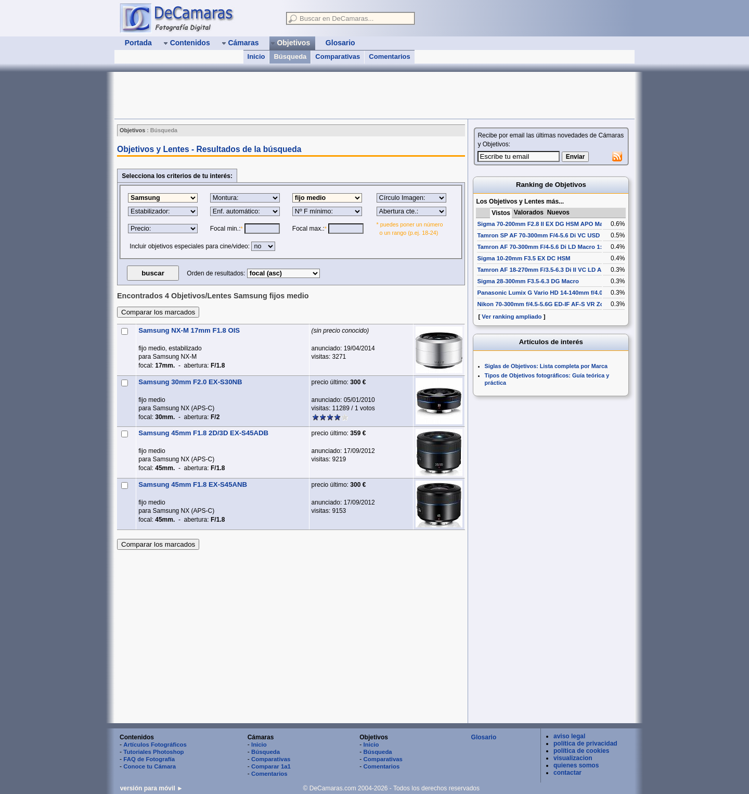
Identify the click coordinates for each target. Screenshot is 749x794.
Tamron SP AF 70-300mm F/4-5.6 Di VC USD (538, 235)
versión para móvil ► (151, 788)
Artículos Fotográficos (155, 744)
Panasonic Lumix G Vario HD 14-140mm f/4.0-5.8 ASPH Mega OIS (568, 292)
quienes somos (576, 765)
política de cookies (581, 750)
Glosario (484, 737)
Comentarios (389, 56)
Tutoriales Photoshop (153, 752)
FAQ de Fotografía (149, 759)
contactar (567, 772)
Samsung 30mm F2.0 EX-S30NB (190, 382)
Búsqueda (290, 56)
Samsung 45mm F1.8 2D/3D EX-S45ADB (203, 433)
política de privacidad (585, 743)
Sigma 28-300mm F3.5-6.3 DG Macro (528, 281)
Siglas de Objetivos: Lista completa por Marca (546, 366)
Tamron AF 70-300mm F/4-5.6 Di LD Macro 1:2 (541, 247)
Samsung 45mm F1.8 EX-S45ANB (192, 484)
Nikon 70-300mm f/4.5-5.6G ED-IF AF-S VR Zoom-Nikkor (555, 304)
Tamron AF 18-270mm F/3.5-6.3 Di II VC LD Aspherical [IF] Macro (567, 270)
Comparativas (337, 56)
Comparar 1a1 (271, 766)
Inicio (256, 56)
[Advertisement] (303, 95)
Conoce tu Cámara (149, 766)
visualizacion (572, 758)
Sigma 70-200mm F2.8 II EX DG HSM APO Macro (544, 224)
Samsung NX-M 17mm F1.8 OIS (189, 330)
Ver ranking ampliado (511, 316)
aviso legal (569, 736)
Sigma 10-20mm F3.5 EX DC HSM (523, 258)
